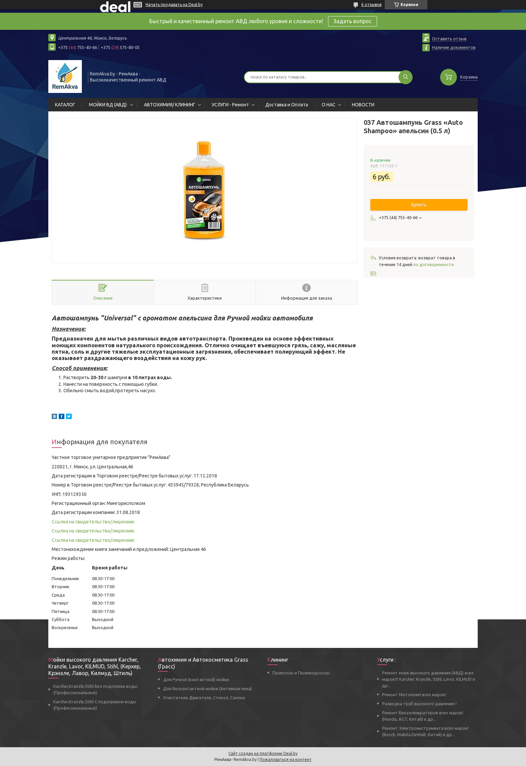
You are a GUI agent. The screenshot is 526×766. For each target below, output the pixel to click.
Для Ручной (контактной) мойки (196, 679)
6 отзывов (371, 4)
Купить (419, 204)
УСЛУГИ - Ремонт (230, 104)
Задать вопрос (352, 21)
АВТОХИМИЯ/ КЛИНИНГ (169, 104)
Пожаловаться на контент (286, 759)
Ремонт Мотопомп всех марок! (414, 694)
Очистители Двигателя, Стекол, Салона (204, 697)
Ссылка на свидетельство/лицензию (93, 521)
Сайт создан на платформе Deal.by (263, 753)
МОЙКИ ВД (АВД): (108, 104)
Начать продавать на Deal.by (174, 4)
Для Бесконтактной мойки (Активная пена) (207, 688)
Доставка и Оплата (286, 104)
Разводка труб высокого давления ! (419, 703)
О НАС (328, 104)
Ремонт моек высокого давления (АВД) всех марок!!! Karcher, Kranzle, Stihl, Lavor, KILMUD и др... (428, 679)
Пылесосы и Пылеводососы (301, 672)
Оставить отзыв (449, 38)
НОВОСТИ (363, 104)
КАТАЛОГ (65, 104)
